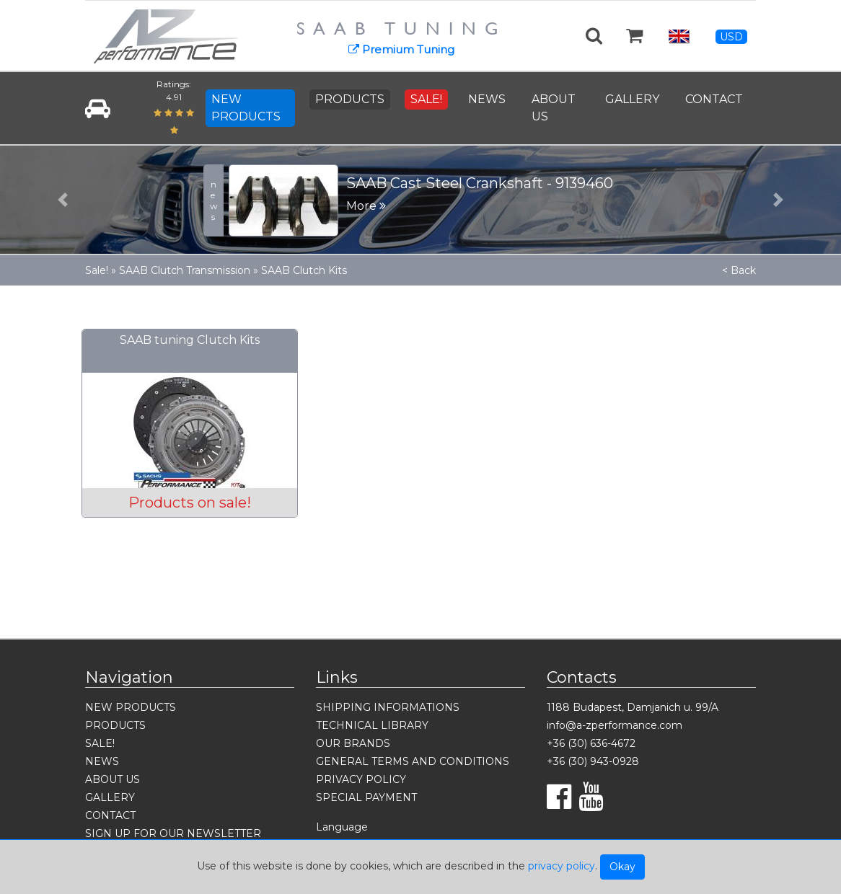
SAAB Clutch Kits (304, 270)
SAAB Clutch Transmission (184, 270)
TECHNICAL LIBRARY (372, 725)
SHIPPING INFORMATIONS (387, 707)
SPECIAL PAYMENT (366, 797)
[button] (63, 200)
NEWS (487, 99)
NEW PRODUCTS (246, 107)
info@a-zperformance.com (614, 725)
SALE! (426, 99)
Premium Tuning (401, 49)
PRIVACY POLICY (361, 779)
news (213, 200)
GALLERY (632, 99)
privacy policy (561, 865)
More (366, 206)
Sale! (96, 270)
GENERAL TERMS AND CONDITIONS (412, 761)
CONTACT (714, 99)
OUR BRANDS (353, 743)
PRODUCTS (349, 99)
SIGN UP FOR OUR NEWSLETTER (173, 833)
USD (731, 36)
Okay (622, 866)
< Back (739, 270)
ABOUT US (554, 107)
